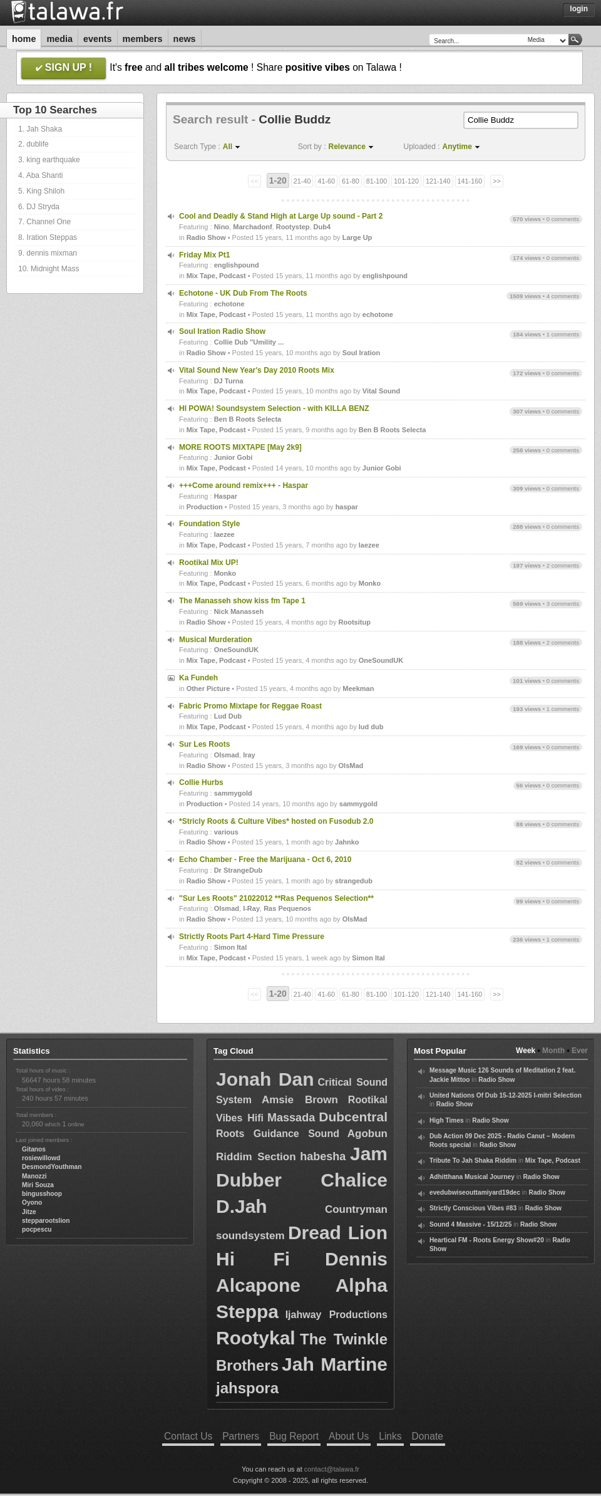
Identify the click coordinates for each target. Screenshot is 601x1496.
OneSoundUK (236, 649)
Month (553, 1050)
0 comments (563, 219)
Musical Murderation (215, 639)
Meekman (358, 688)
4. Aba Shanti (40, 175)
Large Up (357, 237)
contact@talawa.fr (331, 1469)
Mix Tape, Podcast (216, 275)
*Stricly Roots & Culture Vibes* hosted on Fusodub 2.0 (276, 821)
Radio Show (206, 237)
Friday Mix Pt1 (204, 255)
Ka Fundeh (198, 677)
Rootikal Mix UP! (209, 562)
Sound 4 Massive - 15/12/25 (470, 1224)
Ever (580, 1050)
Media (59, 39)
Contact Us (188, 1436)
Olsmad (226, 755)
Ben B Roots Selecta (248, 419)
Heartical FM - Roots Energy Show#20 (486, 1240)
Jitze (29, 1211)
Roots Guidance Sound (277, 1133)
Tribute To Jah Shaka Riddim (472, 1160)
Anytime (457, 146)
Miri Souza (38, 1185)
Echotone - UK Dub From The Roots (243, 293)
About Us (349, 1436)
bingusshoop (42, 1193)
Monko (225, 573)
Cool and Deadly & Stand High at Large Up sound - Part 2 (281, 216)
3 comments (563, 603)
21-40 (302, 181)
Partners (240, 1436)
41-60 (326, 181)
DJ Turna (229, 381)
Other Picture (208, 688)
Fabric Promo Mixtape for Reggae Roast (250, 706)
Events (97, 39)
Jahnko (347, 842)
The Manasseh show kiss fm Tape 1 (242, 600)
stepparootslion (45, 1220)
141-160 (470, 181)
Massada (291, 1117)
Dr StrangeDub (238, 870)
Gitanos (34, 1149)
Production (205, 507)
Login (579, 8)
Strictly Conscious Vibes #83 (472, 1208)
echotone (229, 304)
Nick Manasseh (239, 611)
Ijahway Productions (336, 1314)
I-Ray (251, 908)
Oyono (32, 1202)
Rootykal (255, 1337)
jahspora (247, 1387)
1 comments (563, 334)
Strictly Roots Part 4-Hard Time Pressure (251, 936)
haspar (347, 507)
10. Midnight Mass (48, 268)
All (227, 146)
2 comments (563, 565)
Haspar (225, 496)
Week (525, 1050)
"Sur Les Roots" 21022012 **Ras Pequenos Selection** (276, 898)
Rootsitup (355, 622)
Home (24, 39)
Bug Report (294, 1436)
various (226, 832)
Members (143, 39)
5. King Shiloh (41, 191)
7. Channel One (44, 221)
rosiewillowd (41, 1158)
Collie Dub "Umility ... (249, 342)
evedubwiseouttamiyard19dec (474, 1192)
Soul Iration (361, 352)
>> (497, 181)
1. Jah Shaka (40, 129)
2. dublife (33, 144)
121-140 (438, 181)
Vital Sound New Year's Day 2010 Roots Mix (256, 370)
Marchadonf (252, 227)
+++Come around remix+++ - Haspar (243, 485)
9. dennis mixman (47, 253)
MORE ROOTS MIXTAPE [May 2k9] (240, 447)
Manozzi (34, 1176)
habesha (323, 1156)
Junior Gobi (233, 457)
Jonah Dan (265, 1079)
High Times (446, 1120)
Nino (221, 227)
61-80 (350, 181)
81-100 (377, 181)
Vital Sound (381, 391)
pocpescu (37, 1229)
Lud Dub (228, 716)
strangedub (353, 881)
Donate (427, 1436)
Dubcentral (353, 1116)
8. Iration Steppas (47, 237)
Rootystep (293, 227)
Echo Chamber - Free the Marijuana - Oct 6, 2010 (265, 859)
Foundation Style (209, 523)
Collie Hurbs (201, 782)
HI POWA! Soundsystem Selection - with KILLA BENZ (274, 408)
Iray (249, 755)
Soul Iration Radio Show (222, 331)
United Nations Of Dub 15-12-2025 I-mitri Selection (505, 1095)
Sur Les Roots (204, 744)
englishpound (236, 265)
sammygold (233, 793)
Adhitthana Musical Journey (472, 1176)
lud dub (371, 726)
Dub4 (322, 227)
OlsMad (351, 765)
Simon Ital (230, 947)
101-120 (406, 181)
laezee (224, 534)
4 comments (563, 296)
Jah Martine (335, 1364)
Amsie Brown (300, 1100)
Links (390, 1436)
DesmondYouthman (51, 1166)
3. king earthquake (49, 159)
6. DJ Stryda (38, 206)
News (184, 39)
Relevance (347, 146)
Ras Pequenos (287, 908)
